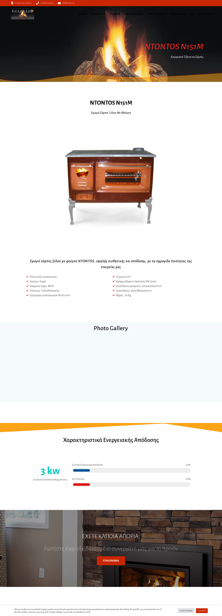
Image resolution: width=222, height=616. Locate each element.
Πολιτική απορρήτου (76, 584)
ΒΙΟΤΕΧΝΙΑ (205, 14)
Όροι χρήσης (72, 580)
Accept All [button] (202, 611)
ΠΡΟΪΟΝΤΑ (97, 14)
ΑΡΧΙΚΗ (82, 14)
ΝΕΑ (192, 14)
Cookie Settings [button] (186, 611)
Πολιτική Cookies (74, 588)
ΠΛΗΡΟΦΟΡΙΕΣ (133, 14)
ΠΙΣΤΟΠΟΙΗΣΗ (157, 14)
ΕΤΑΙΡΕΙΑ (115, 14)
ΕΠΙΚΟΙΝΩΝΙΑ (178, 14)
